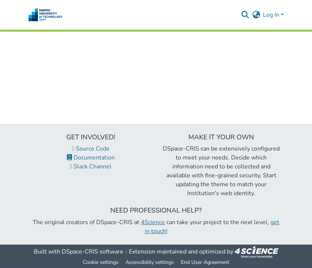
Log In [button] (272, 15)
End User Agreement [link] (205, 262)
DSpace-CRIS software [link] (92, 252)
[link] (257, 252)
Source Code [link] (91, 149)
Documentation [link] (91, 158)
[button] (45, 14)
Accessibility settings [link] (150, 262)
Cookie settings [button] (100, 262)
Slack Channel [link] (91, 166)
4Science (153, 222)
